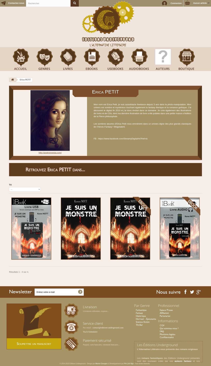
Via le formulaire (90, 332)
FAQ (162, 331)
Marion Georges (101, 364)
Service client (93, 323)
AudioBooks (139, 69)
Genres (44, 69)
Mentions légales (167, 334)
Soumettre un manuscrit (34, 344)
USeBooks (115, 69)
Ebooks (92, 69)
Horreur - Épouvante (146, 319)
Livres (68, 69)
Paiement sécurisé (97, 340)
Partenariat (165, 316)
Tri (10, 184)
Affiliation (164, 313)
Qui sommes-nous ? (169, 328)
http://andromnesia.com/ (50, 152)
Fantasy (139, 313)
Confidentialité (167, 337)
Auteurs (163, 69)
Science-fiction (143, 322)
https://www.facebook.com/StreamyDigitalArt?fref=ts (122, 138)
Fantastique (141, 310)
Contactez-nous (16, 3)
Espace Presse (166, 310)
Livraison (90, 307)
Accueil (20, 69)
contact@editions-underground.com (108, 328)
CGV (162, 325)
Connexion (176, 3)
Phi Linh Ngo (129, 364)
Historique (141, 316)
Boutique (186, 69)
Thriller (139, 325)
